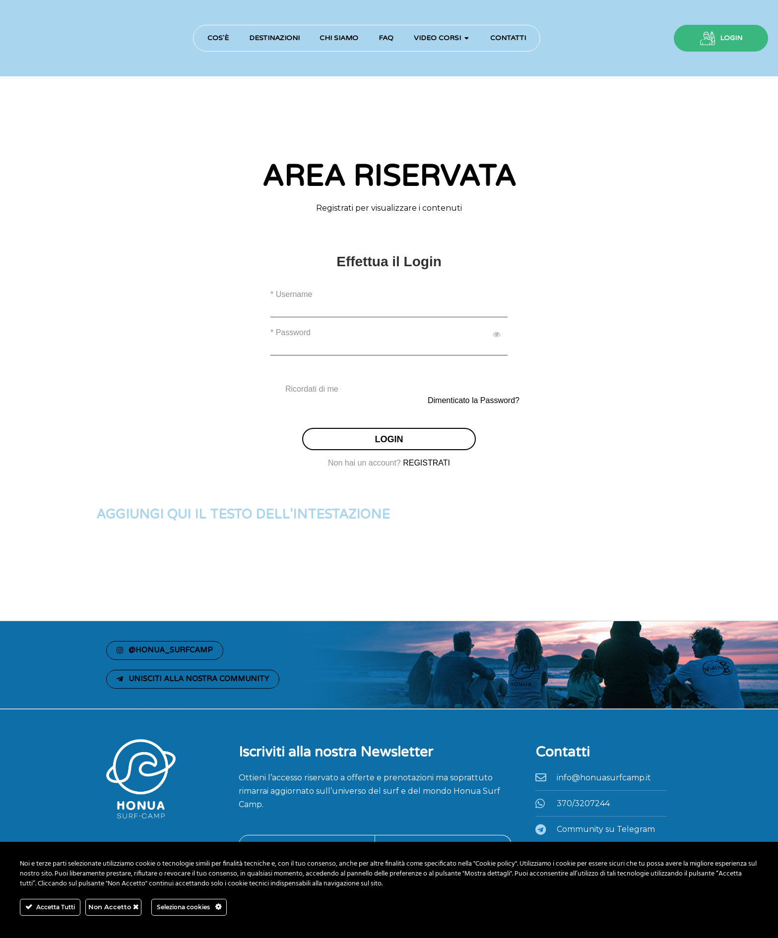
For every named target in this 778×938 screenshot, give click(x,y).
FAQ (386, 38)
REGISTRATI (426, 463)
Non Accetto (113, 907)
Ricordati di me (311, 389)
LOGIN (731, 38)
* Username (291, 294)
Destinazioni (274, 38)
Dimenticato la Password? (473, 400)
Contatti (508, 38)
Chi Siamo (339, 38)
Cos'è (218, 38)
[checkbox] (389, 389)
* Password (290, 332)
